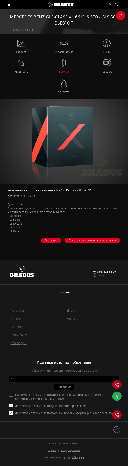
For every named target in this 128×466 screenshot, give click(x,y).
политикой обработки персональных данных (60, 397)
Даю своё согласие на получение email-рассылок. (50, 406)
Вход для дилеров (70, 450)
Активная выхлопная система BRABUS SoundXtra (47, 190)
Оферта (52, 450)
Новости (73, 319)
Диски (71, 311)
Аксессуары (19, 343)
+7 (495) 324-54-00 (104, 271)
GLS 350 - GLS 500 (24, 30)
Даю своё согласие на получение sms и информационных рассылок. (64, 413)
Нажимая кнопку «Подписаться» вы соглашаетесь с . (60, 397)
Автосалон (18, 311)
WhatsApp (104, 275)
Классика (17, 327)
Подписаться (64, 386)
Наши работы (20, 335)
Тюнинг (16, 319)
